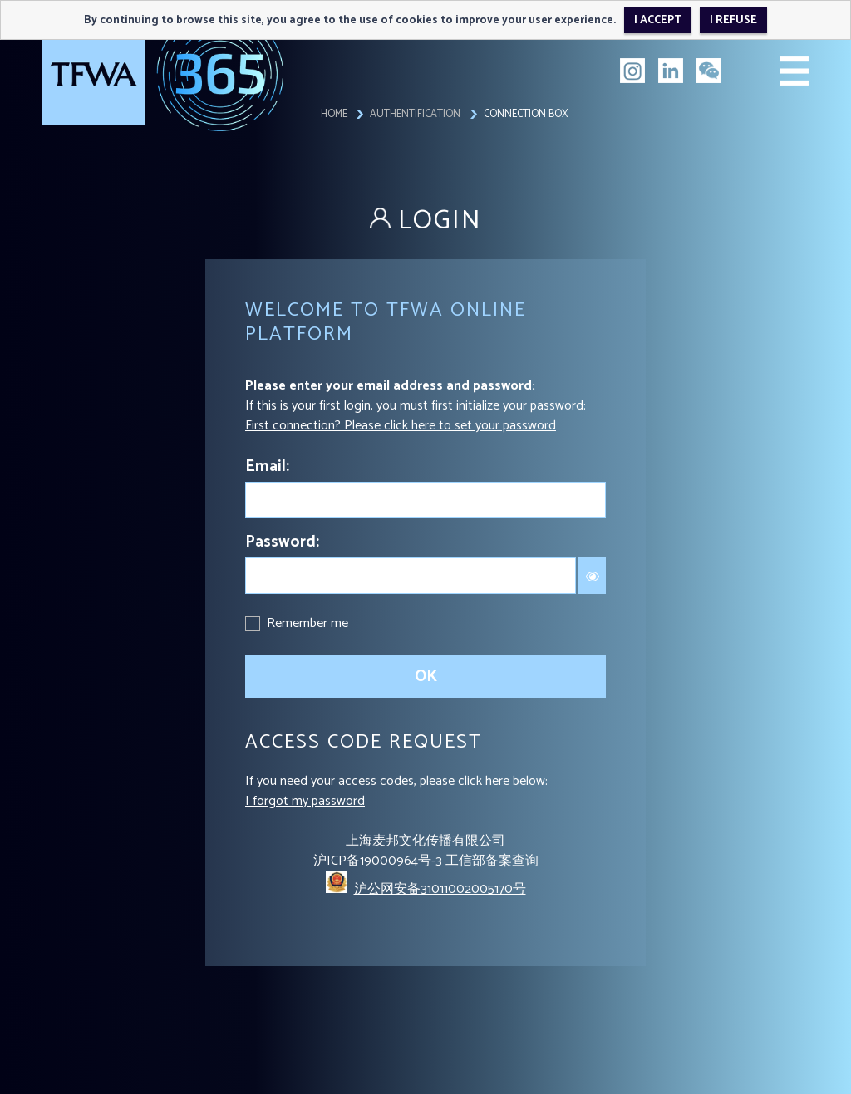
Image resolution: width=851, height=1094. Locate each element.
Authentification (415, 114)
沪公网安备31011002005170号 (440, 889)
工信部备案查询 (492, 861)
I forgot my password (305, 801)
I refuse (733, 20)
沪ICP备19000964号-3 (377, 861)
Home (334, 114)
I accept (657, 20)
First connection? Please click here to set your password (400, 426)
